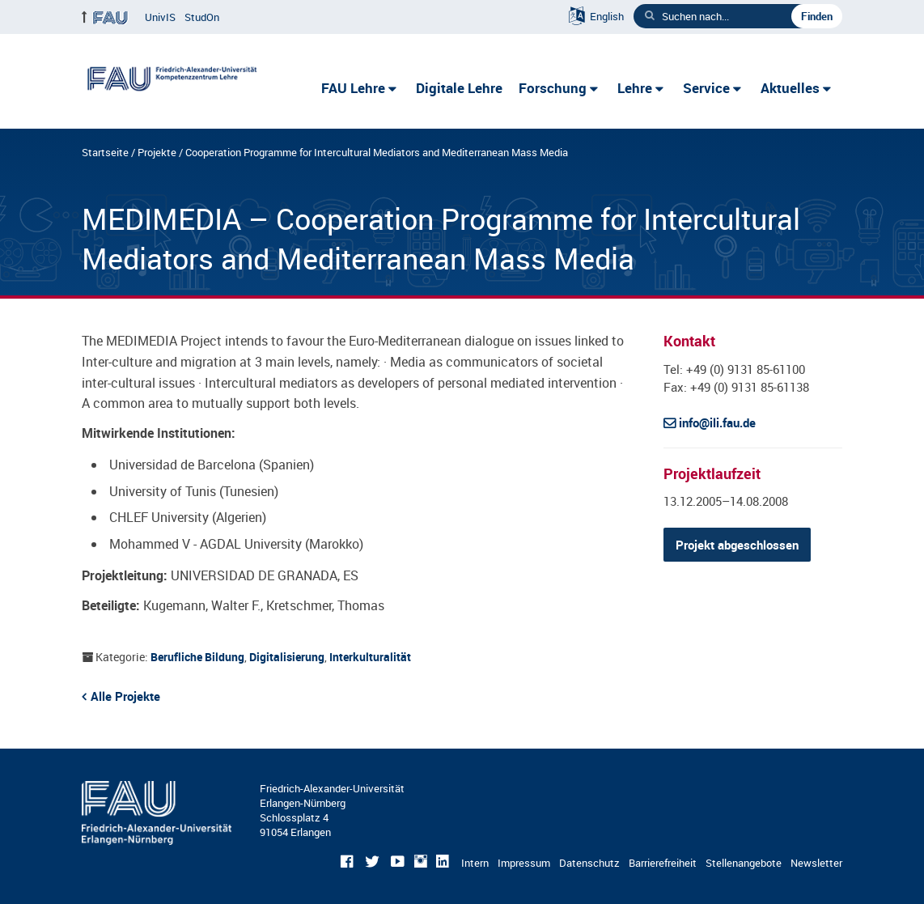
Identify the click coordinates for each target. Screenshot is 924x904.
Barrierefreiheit (663, 862)
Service (706, 88)
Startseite (105, 152)
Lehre (634, 88)
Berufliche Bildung (197, 656)
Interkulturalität (370, 656)
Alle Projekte (125, 696)
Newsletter (816, 862)
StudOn (201, 17)
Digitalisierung (286, 656)
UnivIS (160, 17)
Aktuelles (790, 88)
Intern (475, 862)
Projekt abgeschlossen (737, 545)
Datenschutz (589, 862)
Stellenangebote (744, 862)
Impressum (524, 862)
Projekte (157, 152)
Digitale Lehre (459, 88)
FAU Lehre (353, 88)
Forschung (553, 88)
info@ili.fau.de (717, 422)
